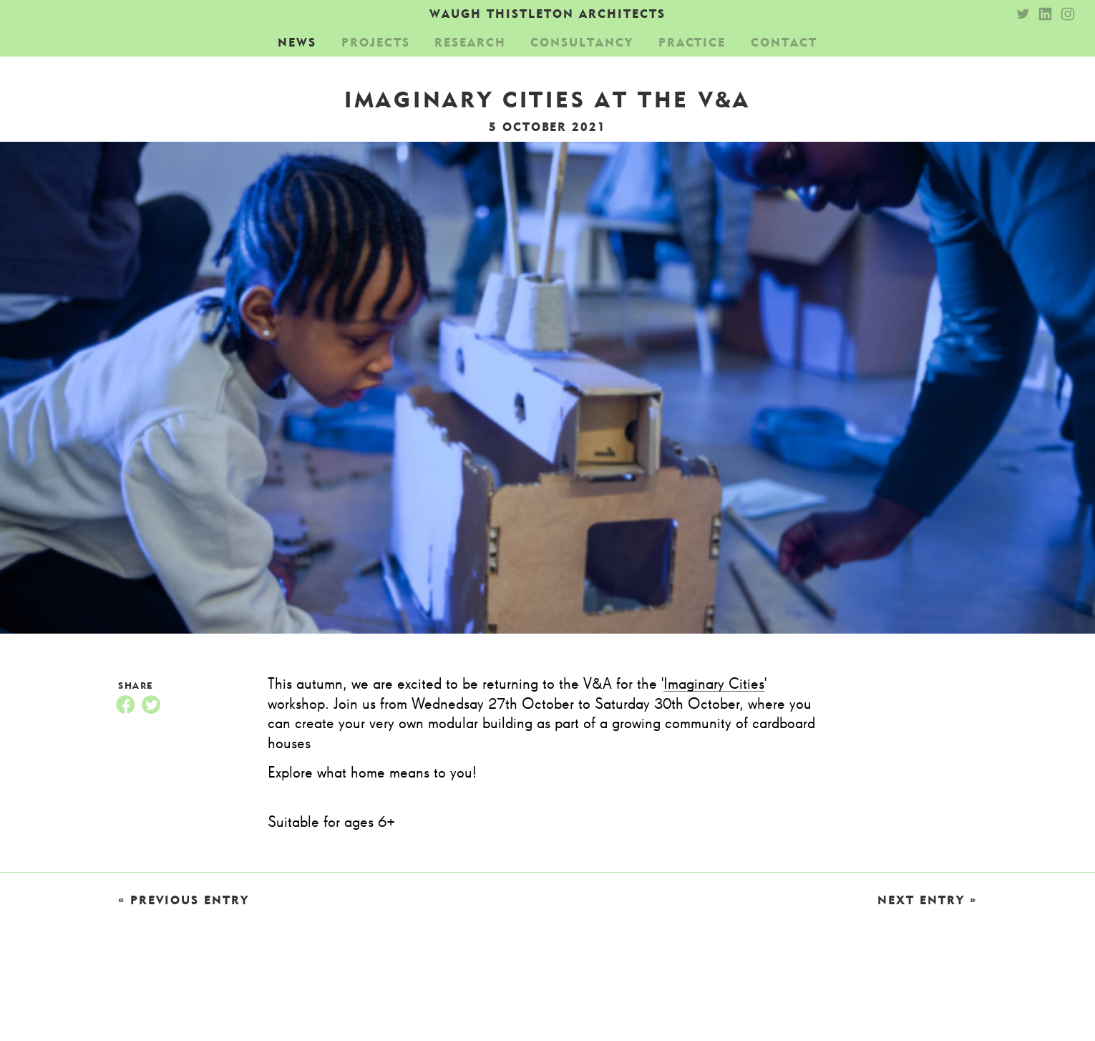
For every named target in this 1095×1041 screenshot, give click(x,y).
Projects (375, 42)
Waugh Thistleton (547, 13)
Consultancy (581, 42)
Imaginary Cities (713, 684)
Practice (692, 42)
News (297, 42)
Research (470, 42)
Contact (784, 42)
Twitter (151, 704)
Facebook (125, 704)
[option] (547, 394)
